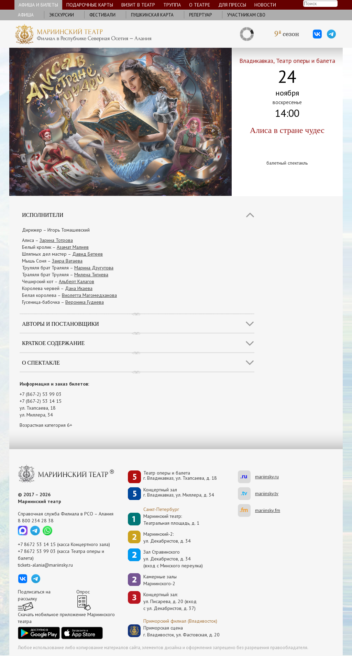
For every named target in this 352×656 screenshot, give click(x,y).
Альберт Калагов (76, 281)
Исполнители (42, 215)
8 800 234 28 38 (36, 521)
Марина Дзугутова (93, 268)
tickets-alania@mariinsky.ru (45, 565)
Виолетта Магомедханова (89, 295)
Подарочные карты (89, 5)
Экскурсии (61, 15)
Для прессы (232, 5)
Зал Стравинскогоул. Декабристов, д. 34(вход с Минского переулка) (173, 559)
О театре (199, 5)
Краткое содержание (53, 343)
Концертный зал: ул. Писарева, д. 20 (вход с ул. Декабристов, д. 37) (170, 601)
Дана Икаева (78, 288)
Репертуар (200, 15)
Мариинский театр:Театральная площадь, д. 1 (171, 519)
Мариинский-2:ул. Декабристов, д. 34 (167, 537)
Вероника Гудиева (84, 302)
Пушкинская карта (152, 15)
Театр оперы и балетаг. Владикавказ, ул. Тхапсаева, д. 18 (180, 475)
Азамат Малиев (73, 247)
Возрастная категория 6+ (46, 425)
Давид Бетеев (87, 254)
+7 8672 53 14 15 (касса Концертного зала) (64, 544)
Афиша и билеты (38, 5)
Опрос (83, 592)
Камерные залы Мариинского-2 (160, 580)
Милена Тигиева (91, 274)
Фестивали (102, 15)
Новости (265, 5)
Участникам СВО (246, 15)
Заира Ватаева (67, 261)
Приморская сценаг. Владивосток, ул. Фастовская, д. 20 (174, 631)
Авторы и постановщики (60, 324)
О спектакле (41, 363)
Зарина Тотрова (56, 240)
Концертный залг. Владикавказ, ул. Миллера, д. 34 (178, 492)
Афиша (26, 15)
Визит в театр (138, 5)
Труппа (172, 5)
